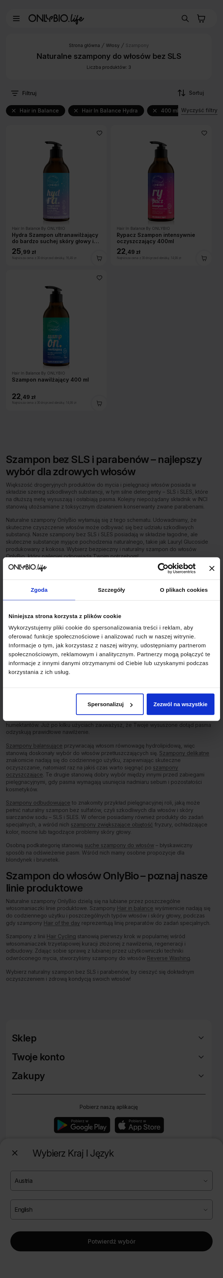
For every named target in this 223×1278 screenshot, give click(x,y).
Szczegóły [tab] (111, 589)
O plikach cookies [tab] (184, 589)
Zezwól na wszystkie (180, 704)
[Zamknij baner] (211, 568)
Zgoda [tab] (39, 589)
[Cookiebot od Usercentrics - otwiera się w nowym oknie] (163, 568)
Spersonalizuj (110, 704)
